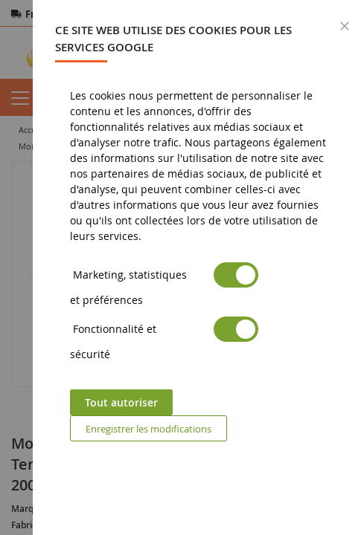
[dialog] (198, 267)
